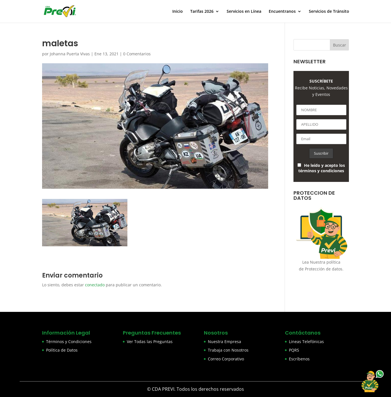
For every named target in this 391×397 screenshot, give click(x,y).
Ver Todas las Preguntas (150, 341)
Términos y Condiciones (69, 341)
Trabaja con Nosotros (228, 350)
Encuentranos (282, 11)
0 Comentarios (137, 53)
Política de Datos (62, 350)
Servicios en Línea (244, 11)
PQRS (294, 350)
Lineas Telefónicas (306, 341)
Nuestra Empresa (224, 341)
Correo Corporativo (226, 359)
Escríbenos (299, 359)
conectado (95, 284)
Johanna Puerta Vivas (70, 53)
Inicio (177, 11)
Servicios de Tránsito (329, 11)
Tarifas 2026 (202, 11)
